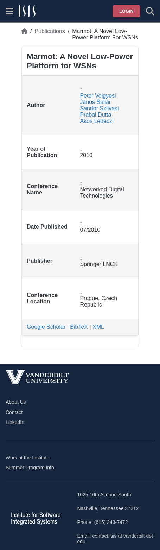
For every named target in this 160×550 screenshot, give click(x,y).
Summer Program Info (30, 467)
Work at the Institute (27, 458)
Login (126, 11)
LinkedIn (15, 422)
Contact (14, 412)
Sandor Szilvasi (99, 108)
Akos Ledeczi (96, 121)
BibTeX (79, 327)
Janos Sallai (95, 102)
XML (98, 327)
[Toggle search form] (150, 11)
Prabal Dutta (95, 115)
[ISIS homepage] (27, 11)
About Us (16, 402)
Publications (49, 31)
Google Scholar (46, 327)
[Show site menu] (9, 11)
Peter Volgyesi (98, 96)
